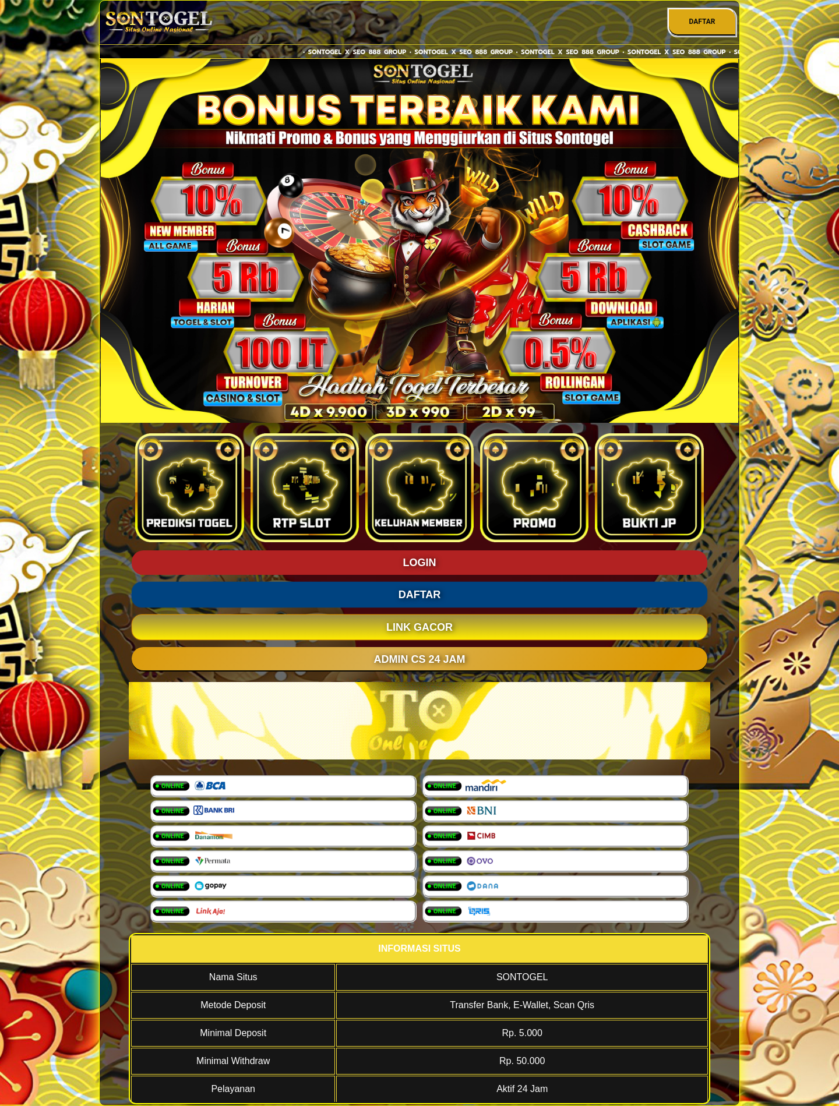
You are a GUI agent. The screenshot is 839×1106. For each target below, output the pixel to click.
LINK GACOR (419, 627)
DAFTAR (702, 21)
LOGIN (419, 562)
